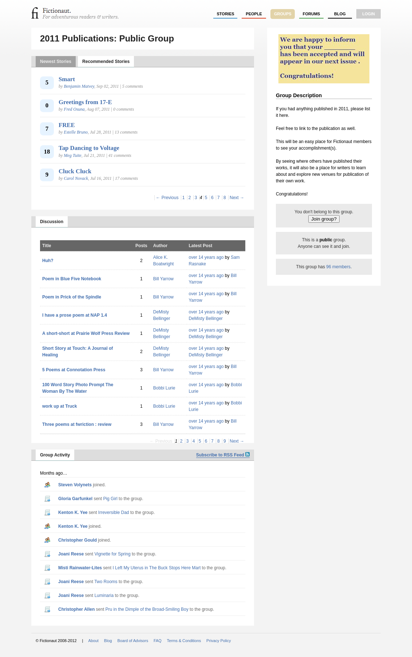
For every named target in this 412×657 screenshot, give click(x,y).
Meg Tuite (72, 155)
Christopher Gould (77, 540)
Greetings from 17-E (85, 102)
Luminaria (104, 595)
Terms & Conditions (184, 640)
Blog (340, 14)
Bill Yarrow (163, 278)
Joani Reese (71, 554)
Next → (237, 197)
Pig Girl (110, 498)
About (93, 640)
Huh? (48, 260)
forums (311, 14)
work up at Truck (59, 406)
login (368, 14)
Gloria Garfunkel (75, 498)
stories (225, 14)
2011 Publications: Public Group (107, 38)
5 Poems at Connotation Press (73, 369)
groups (283, 14)
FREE (67, 125)
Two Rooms (105, 581)
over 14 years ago (206, 257)
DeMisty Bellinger (205, 318)
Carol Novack (76, 178)
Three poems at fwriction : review (76, 424)
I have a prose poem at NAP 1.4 (74, 315)
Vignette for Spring (112, 554)
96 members (338, 266)
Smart (67, 79)
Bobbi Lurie (164, 388)
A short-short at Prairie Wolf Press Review (86, 333)
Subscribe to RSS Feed (223, 455)
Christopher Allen (76, 609)
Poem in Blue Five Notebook (71, 278)
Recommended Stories (106, 61)
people (254, 14)
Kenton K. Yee (72, 512)
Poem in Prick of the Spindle (71, 297)
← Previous (167, 197)
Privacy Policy (218, 640)
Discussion (51, 221)
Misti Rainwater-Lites (80, 567)
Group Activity (55, 455)
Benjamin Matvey (79, 86)
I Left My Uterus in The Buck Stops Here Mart (156, 567)
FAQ (158, 640)
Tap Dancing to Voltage (89, 148)
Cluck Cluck (75, 171)
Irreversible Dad (113, 512)
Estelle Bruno (76, 132)
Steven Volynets (75, 484)
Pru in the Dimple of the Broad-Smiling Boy (147, 609)
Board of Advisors (132, 640)
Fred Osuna (74, 109)
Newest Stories (55, 61)
